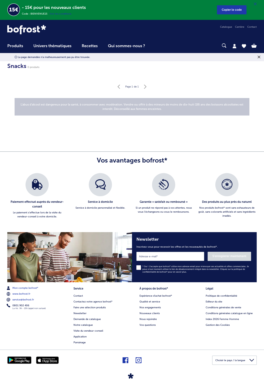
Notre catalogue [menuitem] (83, 325)
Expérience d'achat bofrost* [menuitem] (155, 295)
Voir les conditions (60, 13)
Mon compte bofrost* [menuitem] (22, 288)
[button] (231, 9)
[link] (44, 29)
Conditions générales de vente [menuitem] (223, 307)
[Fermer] (255, 4)
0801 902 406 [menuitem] (18, 305)
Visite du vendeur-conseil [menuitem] (88, 330)
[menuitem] (15, 47)
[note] (132, 106)
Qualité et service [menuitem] (149, 301)
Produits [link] (15, 46)
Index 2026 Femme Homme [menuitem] (222, 319)
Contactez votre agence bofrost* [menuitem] (92, 301)
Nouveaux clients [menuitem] (149, 313)
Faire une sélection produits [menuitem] (89, 307)
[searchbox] (158, 45)
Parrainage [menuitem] (79, 342)
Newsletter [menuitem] (79, 313)
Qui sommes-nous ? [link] (126, 46)
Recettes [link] (90, 46)
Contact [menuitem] (252, 26)
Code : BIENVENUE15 (36, 13)
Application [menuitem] (80, 336)
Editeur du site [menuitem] (214, 301)
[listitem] (37, 196)
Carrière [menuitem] (239, 26)
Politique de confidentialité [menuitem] (221, 295)
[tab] (234, 45)
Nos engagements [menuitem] (150, 307)
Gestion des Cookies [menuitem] (218, 325)
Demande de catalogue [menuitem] (87, 319)
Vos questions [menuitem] (147, 325)
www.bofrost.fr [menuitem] (18, 294)
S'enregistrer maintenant (229, 256)
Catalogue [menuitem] (226, 26)
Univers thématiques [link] (52, 46)
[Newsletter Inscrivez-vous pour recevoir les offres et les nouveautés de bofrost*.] (194, 257)
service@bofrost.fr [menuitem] (20, 300)
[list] (132, 196)
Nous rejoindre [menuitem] (148, 319)
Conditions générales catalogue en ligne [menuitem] (229, 313)
